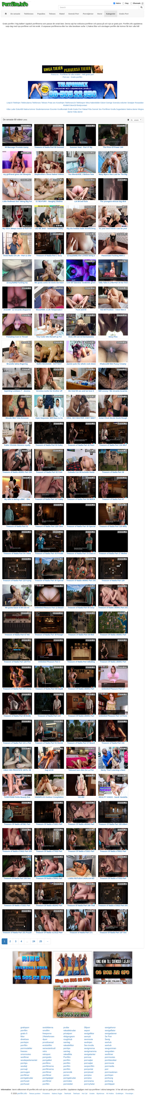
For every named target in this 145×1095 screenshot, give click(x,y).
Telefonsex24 (70, 103)
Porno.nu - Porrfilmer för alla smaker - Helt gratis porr (72, 74)
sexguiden (109, 1051)
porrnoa (87, 1057)
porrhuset (25, 1081)
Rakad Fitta (87, 109)
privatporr (67, 1033)
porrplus (88, 1075)
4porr (45, 1039)
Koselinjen (60, 103)
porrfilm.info (22, 1093)
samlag (66, 1042)
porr (106, 1069)
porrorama (89, 1081)
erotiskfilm (47, 1045)
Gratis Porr (77, 109)
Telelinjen (17, 103)
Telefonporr (80, 103)
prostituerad (48, 1042)
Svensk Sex (97, 109)
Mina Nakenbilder (93, 103)
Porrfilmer (106, 109)
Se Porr (108, 1036)
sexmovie (88, 1039)
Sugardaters (121, 109)
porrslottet (68, 1084)
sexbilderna (48, 1027)
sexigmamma (90, 1051)
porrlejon (25, 1042)
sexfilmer (109, 1054)
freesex (24, 1051)
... (27, 941)
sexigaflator (110, 1030)
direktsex (25, 1039)
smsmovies (26, 1054)
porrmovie (109, 1063)
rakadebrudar (69, 1030)
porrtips (66, 1048)
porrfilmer (47, 1072)
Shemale (137, 3)
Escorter (53, 109)
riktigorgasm (69, 1036)
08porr (87, 1027)
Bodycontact (82, 105)
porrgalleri (47, 1060)
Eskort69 (19, 109)
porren (66, 1075)
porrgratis (47, 1057)
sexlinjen (88, 1042)
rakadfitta (67, 1054)
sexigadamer (111, 1033)
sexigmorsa (89, 1048)
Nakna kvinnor (29, 109)
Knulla (113, 109)
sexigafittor (89, 1033)
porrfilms (47, 1063)
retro (45, 1051)
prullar (66, 1027)
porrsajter (88, 1060)
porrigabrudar (27, 1078)
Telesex (44, 103)
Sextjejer (130, 103)
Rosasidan (139, 103)
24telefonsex (48, 1036)
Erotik (70, 109)
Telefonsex (36, 103)
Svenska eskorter (120, 103)
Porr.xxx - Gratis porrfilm (72, 77)
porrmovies (110, 1057)
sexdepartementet (29, 1060)
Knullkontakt (62, 109)
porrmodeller (26, 1048)
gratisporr (25, 1027)
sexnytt (87, 1036)
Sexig (107, 1039)
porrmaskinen (111, 1072)
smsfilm (46, 1030)
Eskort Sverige (106, 103)
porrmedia (109, 1066)
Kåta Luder (11, 109)
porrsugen (25, 1072)
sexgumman (110, 1048)
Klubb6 (66, 105)
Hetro (118, 3)
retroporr (47, 1054)
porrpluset (88, 1072)
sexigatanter (89, 1054)
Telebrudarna (26, 103)
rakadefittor (68, 1045)
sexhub (108, 1042)
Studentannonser (43, 109)
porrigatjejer (48, 1078)
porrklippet (109, 1084)
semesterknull (49, 1048)
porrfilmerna (48, 1066)
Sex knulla (89, 1045)
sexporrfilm (89, 1066)
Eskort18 (73, 105)
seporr (87, 1030)
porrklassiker (111, 1060)
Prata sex (52, 103)
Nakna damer (132, 109)
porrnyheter (89, 1084)
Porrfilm (67, 1057)
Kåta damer (78, 112)
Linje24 (9, 103)
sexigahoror (110, 1027)
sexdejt (24, 1066)
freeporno (47, 1033)
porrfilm (24, 1030)
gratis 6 (24, 1033)
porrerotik (67, 1072)
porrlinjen (109, 1075)
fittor (23, 1036)
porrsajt (24, 1069)
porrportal (88, 1069)
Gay (126, 3)
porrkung (109, 1078)
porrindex (67, 1081)
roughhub (67, 1039)
